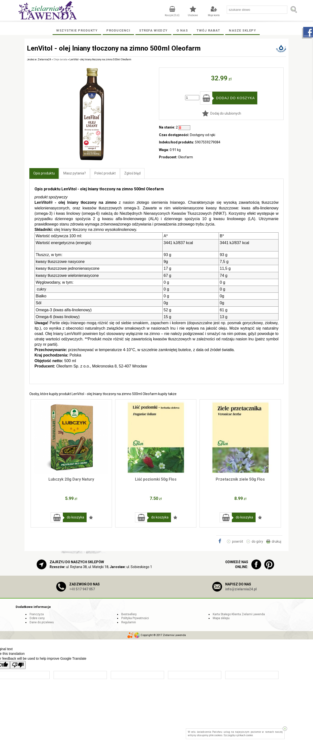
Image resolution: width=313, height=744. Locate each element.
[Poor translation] (18, 665)
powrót (237, 541)
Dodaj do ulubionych (225, 113)
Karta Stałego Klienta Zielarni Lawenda (239, 614)
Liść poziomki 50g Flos (156, 479)
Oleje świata (60, 59)
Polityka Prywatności (135, 618)
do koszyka (75, 517)
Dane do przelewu (42, 622)
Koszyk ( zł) (172, 15)
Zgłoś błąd (132, 173)
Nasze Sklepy (242, 30)
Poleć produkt (105, 173)
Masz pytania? (74, 173)
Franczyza (37, 614)
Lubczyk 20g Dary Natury (71, 479)
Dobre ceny (37, 618)
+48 (82, 589)
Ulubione (193, 15)
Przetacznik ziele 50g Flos (240, 479)
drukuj (276, 541)
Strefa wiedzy (153, 30)
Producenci (118, 30)
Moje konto (214, 15)
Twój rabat (208, 30)
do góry (257, 541)
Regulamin (128, 622)
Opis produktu (44, 173)
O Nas (182, 30)
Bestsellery (129, 614)
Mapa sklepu (221, 618)
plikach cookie (245, 735)
